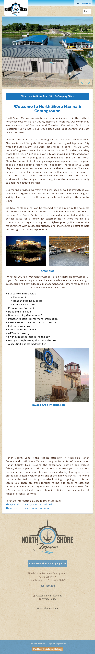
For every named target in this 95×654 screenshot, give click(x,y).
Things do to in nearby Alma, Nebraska (28, 508)
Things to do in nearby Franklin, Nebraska (30, 504)
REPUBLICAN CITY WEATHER (47, 628)
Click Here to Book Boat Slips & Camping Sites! (47, 96)
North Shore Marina (47, 609)
